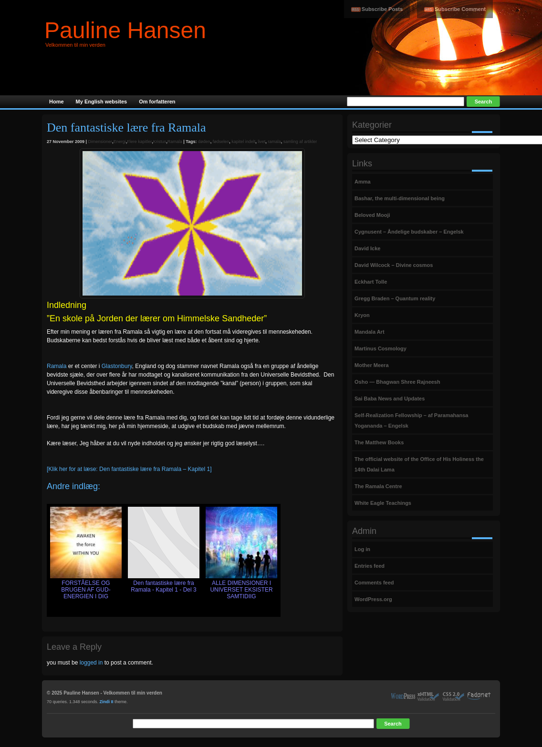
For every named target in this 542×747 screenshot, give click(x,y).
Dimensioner (100, 141)
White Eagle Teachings (382, 503)
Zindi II (107, 701)
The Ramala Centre (378, 486)
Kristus (160, 141)
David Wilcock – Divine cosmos (393, 265)
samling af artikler (300, 141)
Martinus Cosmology (380, 348)
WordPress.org (373, 599)
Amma (362, 181)
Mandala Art (369, 332)
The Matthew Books (379, 442)
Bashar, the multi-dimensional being (399, 198)
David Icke (367, 248)
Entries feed (369, 566)
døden (204, 141)
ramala (274, 141)
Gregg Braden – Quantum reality (394, 298)
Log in (362, 549)
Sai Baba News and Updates (389, 398)
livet (261, 141)
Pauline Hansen (125, 30)
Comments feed (374, 582)
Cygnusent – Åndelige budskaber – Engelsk (409, 232)
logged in (91, 662)
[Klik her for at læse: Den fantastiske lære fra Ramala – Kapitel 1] (129, 469)
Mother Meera (371, 365)
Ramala (174, 141)
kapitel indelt (243, 141)
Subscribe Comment (460, 9)
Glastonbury (117, 366)
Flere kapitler (139, 141)
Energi (120, 141)
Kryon (362, 315)
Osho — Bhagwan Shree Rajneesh (397, 382)
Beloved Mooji (372, 215)
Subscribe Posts (382, 9)
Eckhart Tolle (370, 282)
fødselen (221, 141)
